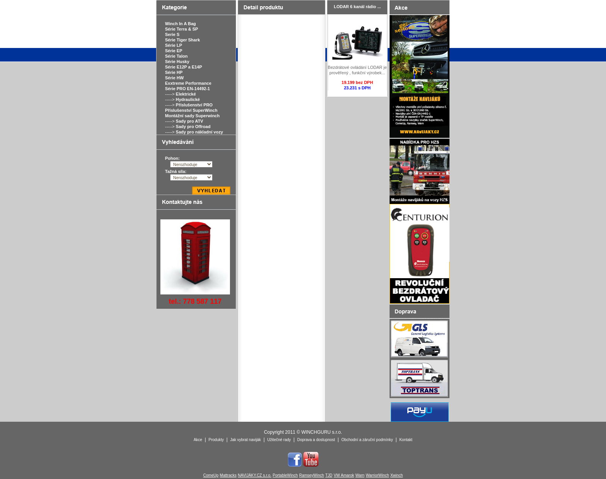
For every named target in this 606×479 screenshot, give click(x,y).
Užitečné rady (279, 440)
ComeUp (210, 475)
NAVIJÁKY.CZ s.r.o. (254, 475)
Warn (360, 475)
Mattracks (228, 475)
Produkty (216, 440)
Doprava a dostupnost (316, 440)
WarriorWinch (377, 475)
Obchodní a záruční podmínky (367, 440)
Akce (198, 440)
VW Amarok (344, 475)
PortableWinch (285, 475)
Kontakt (405, 440)
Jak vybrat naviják (245, 440)
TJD (328, 475)
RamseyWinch (311, 475)
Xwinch (396, 475)
